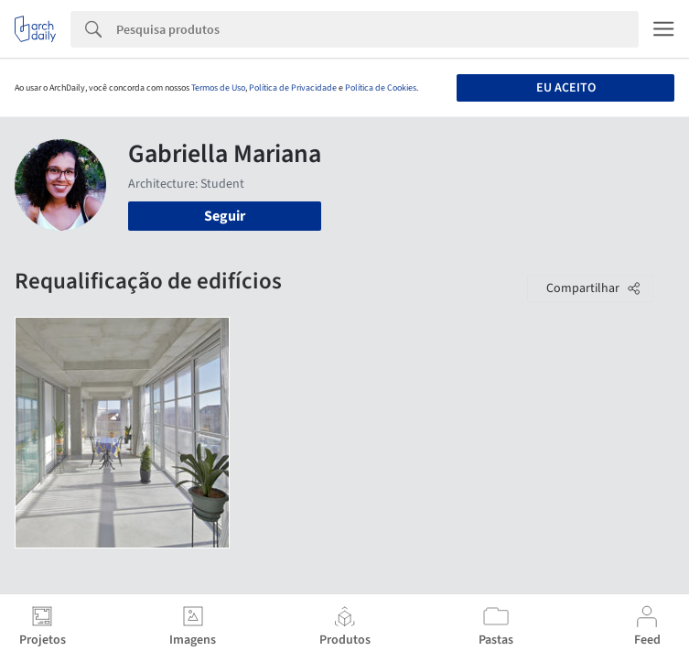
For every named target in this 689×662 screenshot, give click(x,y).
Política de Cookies (380, 87)
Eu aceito (566, 88)
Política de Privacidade (293, 87)
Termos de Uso (218, 87)
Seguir (224, 216)
